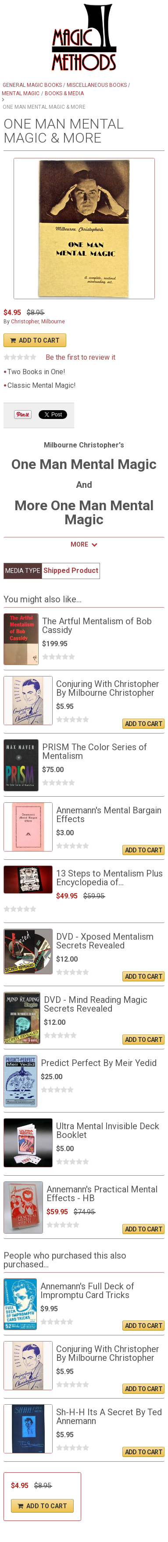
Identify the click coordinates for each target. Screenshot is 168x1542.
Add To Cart (39, 340)
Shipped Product (70, 570)
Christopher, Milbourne (38, 321)
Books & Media (64, 93)
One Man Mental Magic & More (44, 107)
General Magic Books (32, 85)
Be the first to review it (80, 357)
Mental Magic (20, 93)
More (79, 544)
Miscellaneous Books (97, 85)
